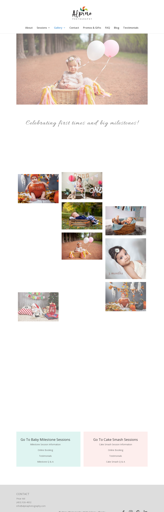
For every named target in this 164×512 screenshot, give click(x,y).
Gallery (58, 28)
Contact (74, 28)
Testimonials (130, 28)
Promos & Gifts (92, 28)
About (29, 28)
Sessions (42, 28)
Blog (116, 28)
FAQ (107, 28)
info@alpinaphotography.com (31, 505)
